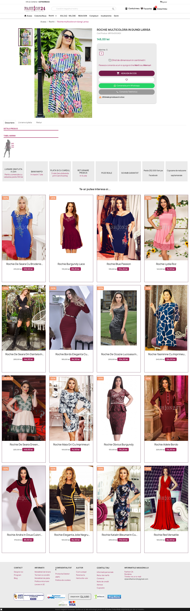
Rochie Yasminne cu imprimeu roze (166, 354)
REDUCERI (82, 16)
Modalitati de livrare (43, 572)
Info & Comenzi (36, 2)
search (113, 9)
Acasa (28, 16)
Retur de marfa (103, 575)
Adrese (100, 585)
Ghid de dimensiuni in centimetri (126, 60)
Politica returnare (42, 581)
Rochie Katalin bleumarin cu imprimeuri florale (119, 535)
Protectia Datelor (62, 574)
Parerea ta (80, 575)
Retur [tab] (39, 122)
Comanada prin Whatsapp (127, 85)
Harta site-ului (82, 578)
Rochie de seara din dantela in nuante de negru (23, 354)
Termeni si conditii (42, 575)
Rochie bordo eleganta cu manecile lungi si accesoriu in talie (71, 354)
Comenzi (100, 578)
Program (17, 575)
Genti (116, 16)
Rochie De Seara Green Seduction (24, 444)
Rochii (53, 15)
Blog (16, 578)
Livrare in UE (40, 584)
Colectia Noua (40, 16)
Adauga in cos (127, 73)
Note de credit (103, 581)
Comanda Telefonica (126, 92)
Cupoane (101, 588)
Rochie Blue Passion (119, 264)
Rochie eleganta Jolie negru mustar (71, 535)
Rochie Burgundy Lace (71, 264)
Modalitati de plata (42, 578)
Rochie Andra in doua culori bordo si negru (24, 535)
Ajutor (163, 2)
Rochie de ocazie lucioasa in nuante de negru (118, 354)
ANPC (57, 577)
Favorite (146, 9)
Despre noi (18, 572)
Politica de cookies (63, 580)
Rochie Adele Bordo (166, 444)
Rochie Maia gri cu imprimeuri (71, 444)
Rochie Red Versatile (166, 535)
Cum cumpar (81, 572)
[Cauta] (83, 9)
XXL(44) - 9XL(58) (68, 16)
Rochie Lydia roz (166, 264)
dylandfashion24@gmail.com (136, 579)
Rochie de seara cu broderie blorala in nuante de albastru (23, 264)
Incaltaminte (106, 16)
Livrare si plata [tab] (25, 122)
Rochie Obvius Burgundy (119, 444)
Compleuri (93, 16)
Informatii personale (105, 572)
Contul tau (103, 567)
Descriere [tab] (9, 122)
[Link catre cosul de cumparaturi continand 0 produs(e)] (154, 9)
